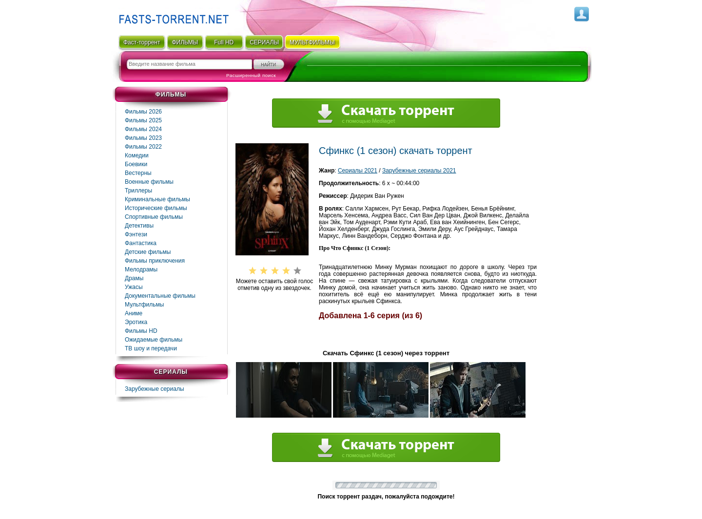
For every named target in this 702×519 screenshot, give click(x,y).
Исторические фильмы (156, 208)
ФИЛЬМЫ (185, 42)
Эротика (136, 322)
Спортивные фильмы (154, 216)
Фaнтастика (140, 243)
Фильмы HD (141, 330)
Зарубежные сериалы (154, 388)
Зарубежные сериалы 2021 (419, 170)
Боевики (136, 164)
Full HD (224, 42)
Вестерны (138, 173)
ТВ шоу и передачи (151, 348)
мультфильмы (312, 42)
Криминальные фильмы (157, 199)
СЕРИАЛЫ (264, 42)
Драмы (134, 278)
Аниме (133, 313)
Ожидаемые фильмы (153, 339)
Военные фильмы (149, 181)
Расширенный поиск (251, 75)
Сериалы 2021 (357, 170)
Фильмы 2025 (143, 120)
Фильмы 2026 (143, 111)
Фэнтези (136, 234)
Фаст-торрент (141, 42)
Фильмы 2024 (143, 129)
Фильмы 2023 (143, 138)
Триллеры (138, 190)
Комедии (137, 155)
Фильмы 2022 (143, 146)
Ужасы (134, 287)
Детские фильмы (148, 252)
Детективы (139, 225)
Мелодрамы (141, 269)
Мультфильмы (144, 304)
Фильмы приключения (155, 260)
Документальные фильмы (160, 295)
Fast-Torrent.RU (172, 16)
